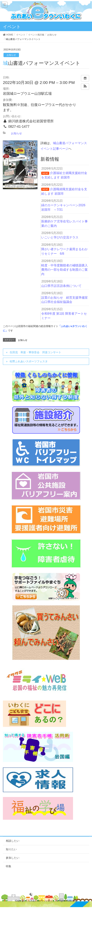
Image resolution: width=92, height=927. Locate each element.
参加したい (12, 857)
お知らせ (11, 55)
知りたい (11, 849)
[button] (85, 87)
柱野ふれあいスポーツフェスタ (29, 361)
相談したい (12, 840)
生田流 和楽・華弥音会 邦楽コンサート (35, 352)
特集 (8, 866)
